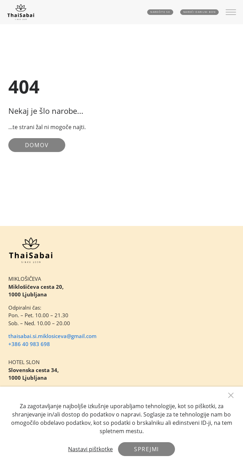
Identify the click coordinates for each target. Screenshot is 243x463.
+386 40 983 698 (29, 343)
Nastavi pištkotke (90, 449)
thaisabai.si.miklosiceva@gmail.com (52, 335)
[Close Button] (231, 395)
